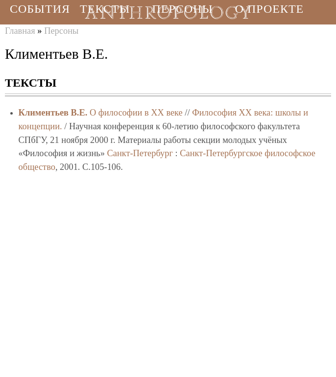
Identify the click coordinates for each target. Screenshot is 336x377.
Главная (20, 31)
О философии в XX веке (136, 113)
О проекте (269, 8)
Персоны (182, 8)
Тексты (105, 8)
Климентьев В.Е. (53, 113)
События (40, 8)
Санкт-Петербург (140, 153)
